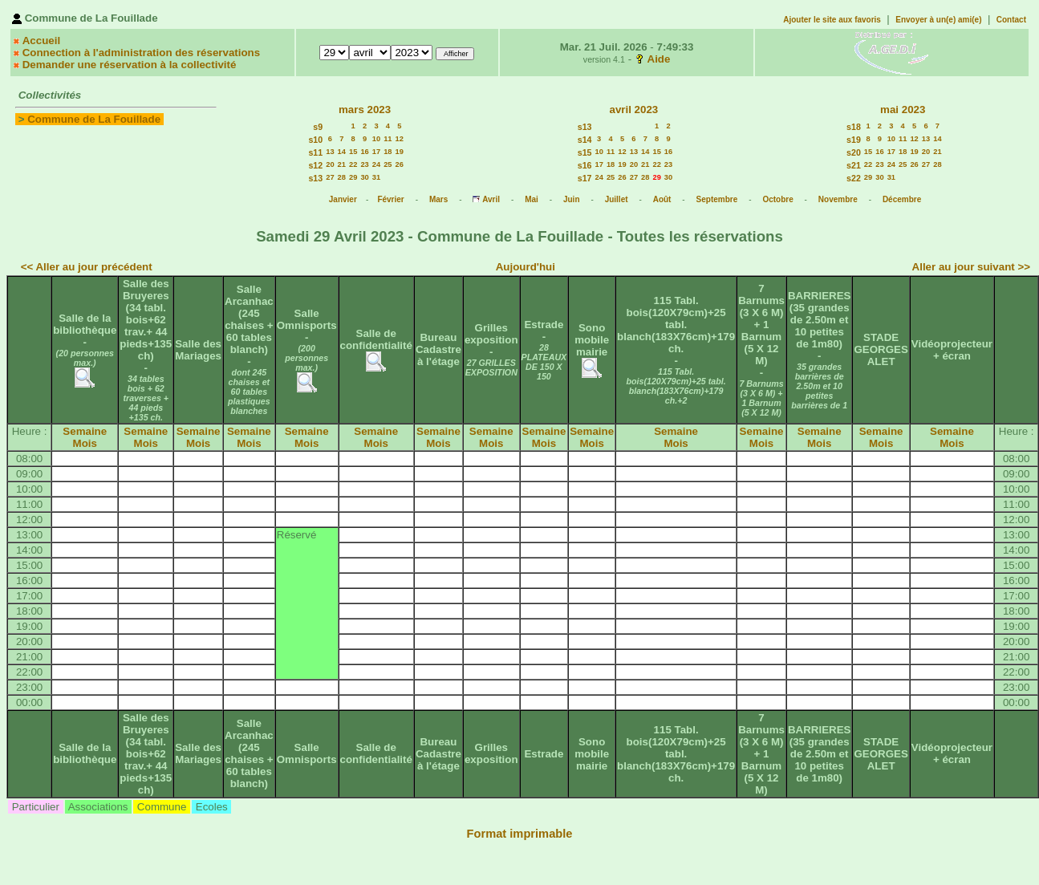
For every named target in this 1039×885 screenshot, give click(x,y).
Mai (531, 199)
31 (376, 177)
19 (400, 152)
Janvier (343, 199)
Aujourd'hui (525, 267)
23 (364, 164)
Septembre (717, 199)
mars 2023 (365, 110)
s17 (585, 178)
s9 (318, 127)
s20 (853, 152)
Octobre (777, 199)
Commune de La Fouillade (93, 119)
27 (330, 177)
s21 (853, 165)
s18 (853, 127)
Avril (491, 199)
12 (400, 139)
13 (330, 152)
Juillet (616, 199)
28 (342, 177)
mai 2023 (902, 110)
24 (376, 164)
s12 (315, 165)
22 (353, 164)
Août (662, 199)
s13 (315, 178)
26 (400, 164)
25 (388, 164)
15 (353, 152)
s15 (585, 152)
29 (353, 177)
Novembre (838, 199)
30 (364, 177)
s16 (585, 165)
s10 (315, 139)
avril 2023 (633, 110)
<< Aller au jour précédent (86, 267)
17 (376, 152)
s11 (315, 152)
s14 (585, 139)
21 (342, 164)
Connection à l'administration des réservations (141, 53)
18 (388, 152)
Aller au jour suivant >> (971, 267)
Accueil (41, 41)
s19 (853, 139)
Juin (571, 199)
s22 (853, 178)
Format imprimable (520, 833)
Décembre (902, 199)
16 (364, 152)
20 (330, 164)
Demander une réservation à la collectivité (129, 65)
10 (376, 139)
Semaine (85, 431)
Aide (659, 59)
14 (342, 152)
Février (390, 199)
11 (388, 139)
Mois (85, 443)
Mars (438, 199)
